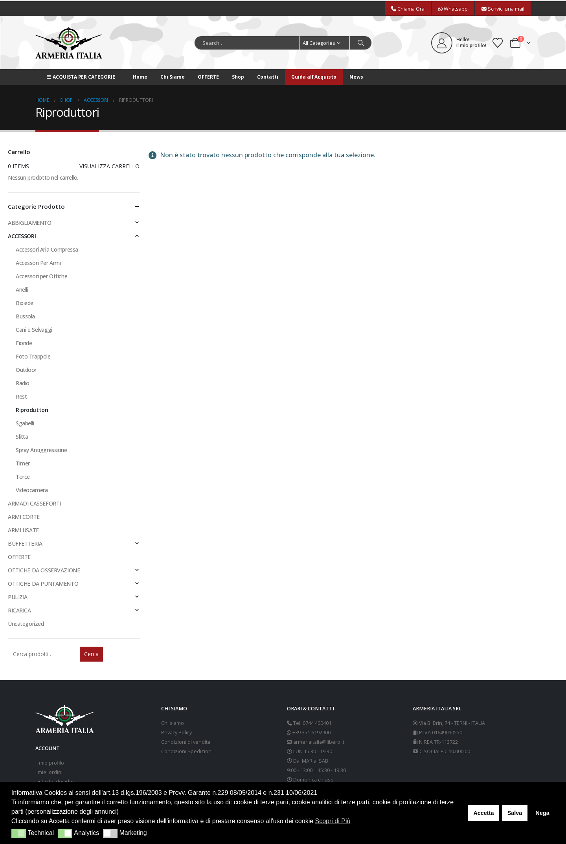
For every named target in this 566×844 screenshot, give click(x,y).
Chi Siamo (172, 77)
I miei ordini (48, 772)
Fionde (24, 343)
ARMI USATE (23, 530)
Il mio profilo (49, 762)
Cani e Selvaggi (34, 329)
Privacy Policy (176, 732)
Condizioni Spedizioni (187, 751)
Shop (238, 77)
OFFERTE (208, 77)
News (356, 77)
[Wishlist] (498, 43)
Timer (23, 463)
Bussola (25, 316)
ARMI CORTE (24, 516)
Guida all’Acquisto (313, 77)
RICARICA (19, 610)
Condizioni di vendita (185, 742)
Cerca (91, 654)
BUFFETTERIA (25, 543)
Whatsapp (453, 8)
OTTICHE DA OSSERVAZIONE (44, 570)
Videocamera (32, 490)
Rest (21, 396)
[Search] (361, 43)
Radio (22, 383)
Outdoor (26, 369)
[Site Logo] (68, 43)
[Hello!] (458, 42)
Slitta (22, 436)
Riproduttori (32, 410)
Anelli (22, 289)
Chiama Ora (407, 8)
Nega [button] (542, 813)
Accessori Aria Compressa (47, 249)
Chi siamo (172, 723)
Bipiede (24, 303)
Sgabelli (25, 423)
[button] (18, 833)
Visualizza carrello (109, 166)
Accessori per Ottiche (41, 276)
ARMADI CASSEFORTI (34, 503)
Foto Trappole (33, 356)
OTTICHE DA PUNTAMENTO (43, 583)
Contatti (267, 77)
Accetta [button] (483, 813)
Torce (23, 476)
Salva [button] (514, 813)
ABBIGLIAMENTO (29, 222)
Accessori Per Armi (38, 263)
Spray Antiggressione (41, 450)
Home (140, 77)
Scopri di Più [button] (333, 821)
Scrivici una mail (502, 8)
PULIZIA (18, 597)
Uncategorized (26, 623)
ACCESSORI (22, 236)
